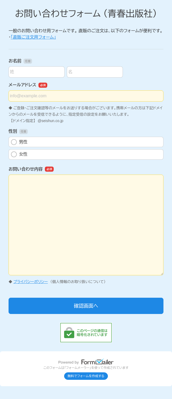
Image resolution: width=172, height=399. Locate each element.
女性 (19, 154)
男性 (19, 142)
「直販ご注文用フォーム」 (33, 37)
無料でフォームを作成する (86, 376)
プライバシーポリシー (30, 282)
